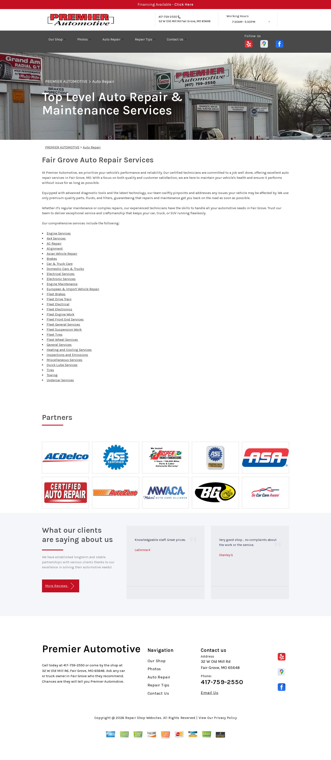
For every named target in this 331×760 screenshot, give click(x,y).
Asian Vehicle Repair (62, 254)
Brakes (52, 259)
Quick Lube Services (62, 365)
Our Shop (56, 39)
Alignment (55, 249)
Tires (50, 370)
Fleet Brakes (56, 294)
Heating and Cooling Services (69, 350)
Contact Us (175, 39)
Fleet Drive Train (59, 299)
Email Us (209, 693)
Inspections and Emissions (67, 355)
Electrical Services (61, 274)
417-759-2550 (168, 17)
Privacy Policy (225, 718)
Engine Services (59, 233)
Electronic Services (61, 279)
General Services (59, 345)
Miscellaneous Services (64, 360)
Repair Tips (143, 39)
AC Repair (54, 243)
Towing (52, 375)
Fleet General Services (63, 324)
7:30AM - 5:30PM (243, 22)
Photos (82, 39)
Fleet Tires (54, 335)
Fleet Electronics (59, 309)
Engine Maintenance (62, 284)
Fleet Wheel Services (62, 340)
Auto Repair (111, 39)
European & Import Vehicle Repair (73, 289)
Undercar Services (60, 380)
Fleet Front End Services (65, 319)
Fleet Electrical (58, 304)
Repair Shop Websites (143, 718)
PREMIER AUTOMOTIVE (66, 81)
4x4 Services (56, 238)
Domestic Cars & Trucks (65, 269)
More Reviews (59, 586)
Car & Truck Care (60, 264)
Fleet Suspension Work (64, 329)
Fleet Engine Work (60, 314)
